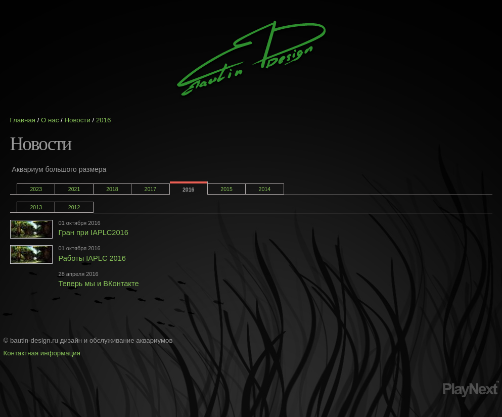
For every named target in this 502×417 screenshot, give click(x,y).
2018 (112, 189)
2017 (151, 189)
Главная (23, 120)
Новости (77, 120)
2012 (74, 207)
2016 (103, 120)
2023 (36, 189)
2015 (226, 189)
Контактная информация (42, 353)
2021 (74, 189)
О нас (50, 120)
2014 (265, 189)
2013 (36, 207)
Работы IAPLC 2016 (92, 258)
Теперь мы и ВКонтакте (99, 284)
